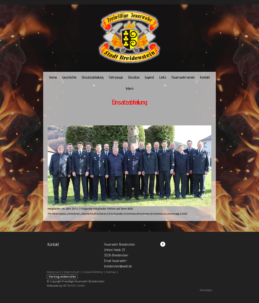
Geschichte (69, 77)
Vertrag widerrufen (62, 276)
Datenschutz (71, 272)
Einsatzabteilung (92, 77)
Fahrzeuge (116, 77)
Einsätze (133, 77)
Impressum (54, 272)
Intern (129, 88)
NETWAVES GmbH (74, 285)
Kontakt (205, 77)
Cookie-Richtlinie (93, 272)
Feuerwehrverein (183, 77)
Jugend (149, 77)
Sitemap (111, 272)
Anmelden (206, 290)
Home (53, 77)
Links (162, 77)
